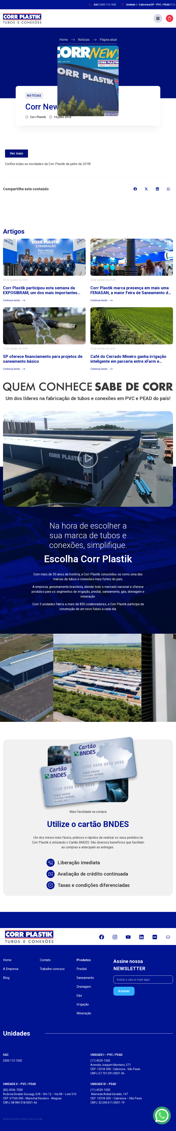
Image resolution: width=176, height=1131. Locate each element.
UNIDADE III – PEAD (103, 1084)
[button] (158, 18)
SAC (6, 1054)
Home (63, 40)
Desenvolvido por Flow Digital (23, 1119)
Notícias (84, 40)
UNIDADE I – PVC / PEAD (106, 1054)
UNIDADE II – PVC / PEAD (19, 1084)
